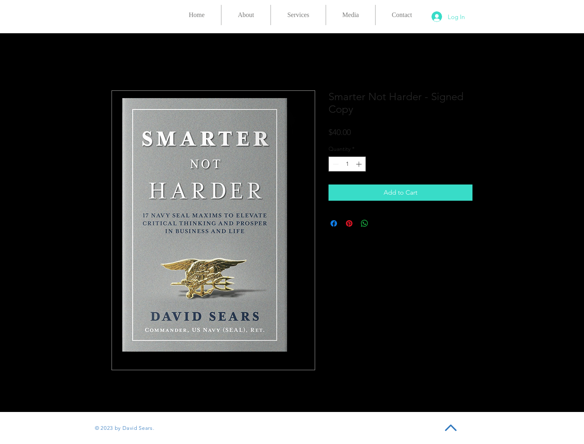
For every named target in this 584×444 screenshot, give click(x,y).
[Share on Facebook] (334, 223)
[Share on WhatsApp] (364, 223)
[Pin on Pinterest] (349, 223)
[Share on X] (380, 223)
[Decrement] (335, 164)
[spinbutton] (347, 164)
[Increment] (359, 164)
